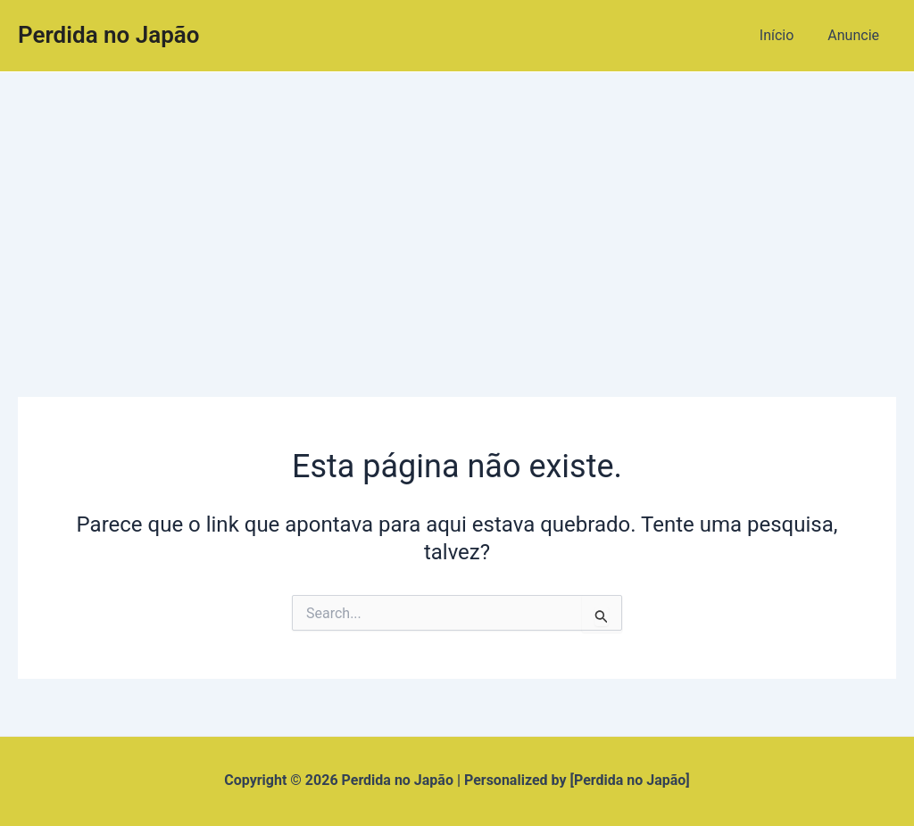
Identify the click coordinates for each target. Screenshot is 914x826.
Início (785, 35)
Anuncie (856, 35)
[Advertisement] (457, 206)
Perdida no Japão (109, 34)
